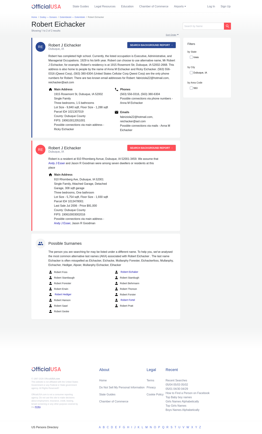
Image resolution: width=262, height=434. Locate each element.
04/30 (176, 388)
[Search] (203, 26)
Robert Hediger (59, 294)
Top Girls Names (176, 405)
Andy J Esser (56, 163)
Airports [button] (179, 6)
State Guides (81, 6)
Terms (150, 380)
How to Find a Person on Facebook (188, 393)
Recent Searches (176, 380)
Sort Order (171, 35)
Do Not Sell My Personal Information (122, 387)
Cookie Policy (155, 394)
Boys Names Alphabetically (182, 409)
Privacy (151, 387)
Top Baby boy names (179, 397)
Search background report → (151, 45)
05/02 (184, 384)
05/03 (176, 384)
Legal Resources (105, 6)
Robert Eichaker (126, 272)
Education (127, 6)
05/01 (169, 388)
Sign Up (226, 6)
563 (195, 88)
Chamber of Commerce (153, 6)
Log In (211, 6)
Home (103, 380)
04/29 (184, 388)
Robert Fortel (124, 300)
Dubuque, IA (200, 72)
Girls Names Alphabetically (182, 401)
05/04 (169, 384)
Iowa (196, 57)
